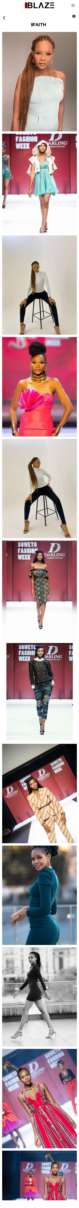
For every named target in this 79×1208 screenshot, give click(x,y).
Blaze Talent (39, 5)
